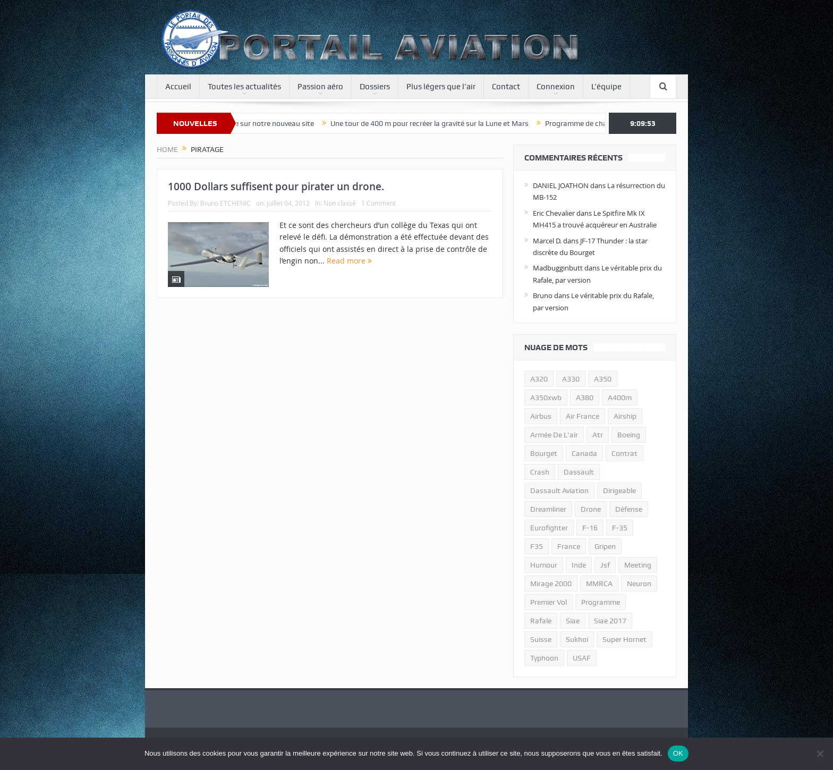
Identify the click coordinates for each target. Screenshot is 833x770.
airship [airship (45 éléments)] (625, 416)
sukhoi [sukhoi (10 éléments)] (577, 639)
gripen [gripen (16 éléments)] (605, 546)
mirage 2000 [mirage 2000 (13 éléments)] (551, 583)
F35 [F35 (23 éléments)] (536, 546)
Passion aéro (320, 86)
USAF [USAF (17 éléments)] (582, 658)
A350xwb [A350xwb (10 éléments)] (546, 397)
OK (678, 753)
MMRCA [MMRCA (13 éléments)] (599, 583)
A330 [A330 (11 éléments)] (571, 379)
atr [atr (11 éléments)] (597, 434)
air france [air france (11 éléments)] (582, 416)
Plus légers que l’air (440, 86)
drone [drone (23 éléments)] (591, 509)
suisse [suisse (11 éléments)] (540, 639)
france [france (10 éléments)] (568, 546)
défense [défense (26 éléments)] (628, 509)
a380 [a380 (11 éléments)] (584, 397)
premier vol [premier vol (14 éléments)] (548, 602)
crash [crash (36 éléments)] (539, 472)
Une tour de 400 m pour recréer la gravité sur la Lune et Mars (436, 123)
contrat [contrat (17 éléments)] (624, 453)
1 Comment (378, 203)
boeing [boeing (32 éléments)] (628, 434)
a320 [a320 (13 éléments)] (539, 379)
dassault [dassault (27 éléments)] (579, 472)
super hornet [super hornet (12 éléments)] (624, 639)
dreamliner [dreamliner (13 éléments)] (548, 509)
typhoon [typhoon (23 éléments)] (544, 658)
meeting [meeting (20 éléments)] (637, 565)
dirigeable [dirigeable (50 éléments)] (619, 490)
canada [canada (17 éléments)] (584, 453)
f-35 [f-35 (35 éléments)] (619, 527)
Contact (506, 86)
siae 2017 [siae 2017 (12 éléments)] (610, 620)
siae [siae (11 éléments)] (573, 620)
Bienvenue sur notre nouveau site (266, 123)
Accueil (178, 86)
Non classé (340, 203)
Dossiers (375, 86)
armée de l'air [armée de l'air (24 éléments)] (554, 434)
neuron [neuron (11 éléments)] (639, 583)
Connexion (556, 86)
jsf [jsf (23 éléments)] (605, 565)
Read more (349, 261)
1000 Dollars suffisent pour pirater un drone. (276, 186)
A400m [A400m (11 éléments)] (620, 397)
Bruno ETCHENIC (225, 203)
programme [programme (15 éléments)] (600, 602)
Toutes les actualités (244, 86)
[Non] (819, 753)
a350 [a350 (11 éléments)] (602, 379)
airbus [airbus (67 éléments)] (540, 416)
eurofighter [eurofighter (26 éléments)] (549, 527)
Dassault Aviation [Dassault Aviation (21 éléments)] (559, 490)
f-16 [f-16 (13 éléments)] (590, 527)
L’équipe (606, 86)
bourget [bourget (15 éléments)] (543, 453)
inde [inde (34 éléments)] (579, 565)
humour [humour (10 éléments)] (543, 565)
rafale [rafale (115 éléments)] (540, 620)
